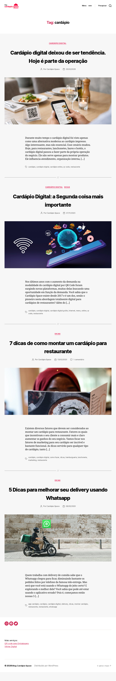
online (84, 319)
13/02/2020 (62, 369)
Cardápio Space (52, 78)
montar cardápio (82, 613)
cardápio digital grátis (59, 319)
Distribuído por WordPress (48, 674)
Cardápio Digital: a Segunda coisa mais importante (58, 208)
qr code (67, 175)
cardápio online (56, 175)
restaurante (76, 175)
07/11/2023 (71, 222)
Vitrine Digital (11, 655)
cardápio (32, 175)
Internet (72, 319)
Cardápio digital (58, 44)
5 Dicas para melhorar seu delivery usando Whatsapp (58, 502)
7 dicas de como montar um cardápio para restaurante (58, 355)
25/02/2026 (71, 78)
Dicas (68, 196)
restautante (44, 616)
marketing (32, 469)
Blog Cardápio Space (22, 674)
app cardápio (33, 613)
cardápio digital (43, 175)
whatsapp (54, 616)
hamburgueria (72, 466)
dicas (63, 466)
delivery (65, 613)
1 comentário (79, 369)
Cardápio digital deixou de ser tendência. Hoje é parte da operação (58, 60)
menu (79, 319)
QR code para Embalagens (17, 652)
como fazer (55, 466)
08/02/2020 (71, 515)
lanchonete (83, 466)
